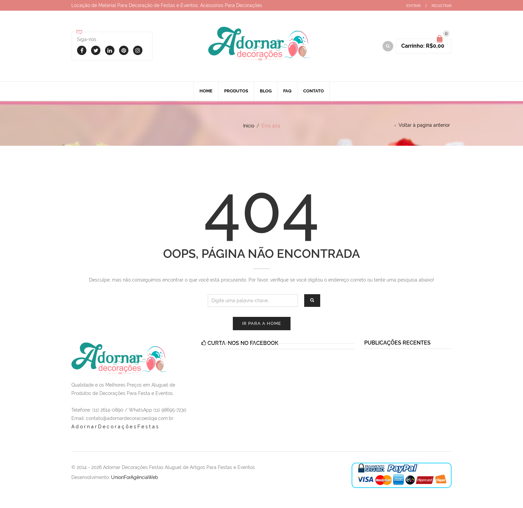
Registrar (442, 6)
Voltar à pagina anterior (424, 125)
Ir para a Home (261, 323)
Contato (313, 90)
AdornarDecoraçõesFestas (115, 426)
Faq (287, 90)
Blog (266, 90)
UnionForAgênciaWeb (134, 477)
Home (205, 90)
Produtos (236, 90)
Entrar (413, 6)
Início (248, 125)
